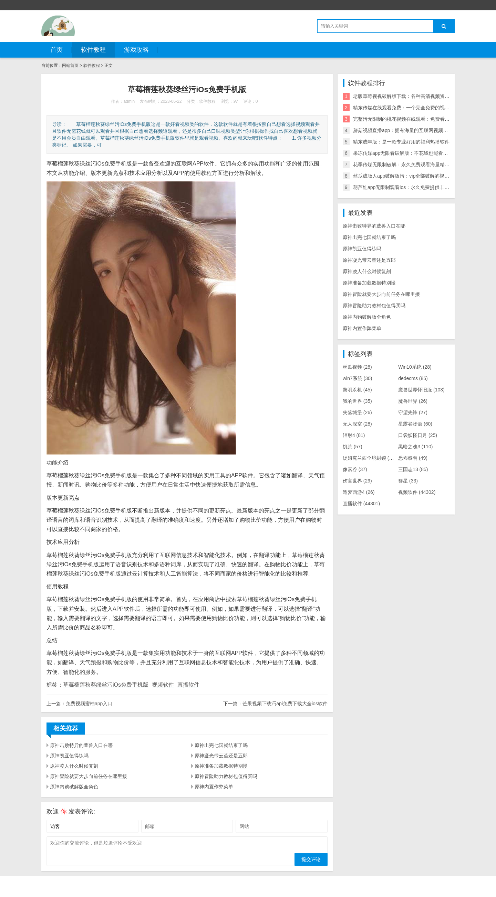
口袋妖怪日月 (417, 435)
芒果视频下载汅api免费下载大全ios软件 (285, 703)
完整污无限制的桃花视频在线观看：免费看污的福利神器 (413, 119)
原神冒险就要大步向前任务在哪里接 (88, 776)
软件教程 (93, 49)
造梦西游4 (359, 492)
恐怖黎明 (412, 458)
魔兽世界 (412, 401)
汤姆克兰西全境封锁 (369, 458)
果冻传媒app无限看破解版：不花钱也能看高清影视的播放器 (417, 153)
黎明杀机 (357, 389)
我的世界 (357, 401)
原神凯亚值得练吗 (69, 755)
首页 (56, 49)
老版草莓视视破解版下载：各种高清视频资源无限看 (408, 96)
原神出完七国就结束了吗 (221, 745)
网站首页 (70, 65)
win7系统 (357, 378)
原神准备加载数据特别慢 (221, 766)
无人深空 (357, 424)
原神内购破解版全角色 (74, 786)
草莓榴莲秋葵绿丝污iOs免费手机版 (105, 685)
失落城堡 (357, 412)
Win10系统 (414, 367)
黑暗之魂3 (415, 446)
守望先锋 (412, 412)
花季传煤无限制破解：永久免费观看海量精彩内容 (406, 164)
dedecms (413, 378)
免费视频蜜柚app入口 (89, 703)
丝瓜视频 (357, 367)
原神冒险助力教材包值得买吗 (226, 776)
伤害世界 (357, 481)
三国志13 (413, 469)
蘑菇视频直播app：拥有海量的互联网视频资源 (403, 130)
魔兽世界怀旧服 (421, 389)
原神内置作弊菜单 (214, 786)
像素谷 (355, 469)
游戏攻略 (136, 49)
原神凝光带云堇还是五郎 (221, 755)
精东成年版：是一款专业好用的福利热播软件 (401, 141)
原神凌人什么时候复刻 (74, 766)
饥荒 (352, 446)
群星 (408, 481)
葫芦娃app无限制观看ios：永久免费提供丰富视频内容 (410, 187)
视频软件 (163, 685)
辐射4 (354, 435)
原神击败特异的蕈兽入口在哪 (81, 745)
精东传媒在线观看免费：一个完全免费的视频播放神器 (411, 107)
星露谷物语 (415, 424)
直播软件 (188, 685)
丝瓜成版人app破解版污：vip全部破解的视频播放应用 (410, 176)
